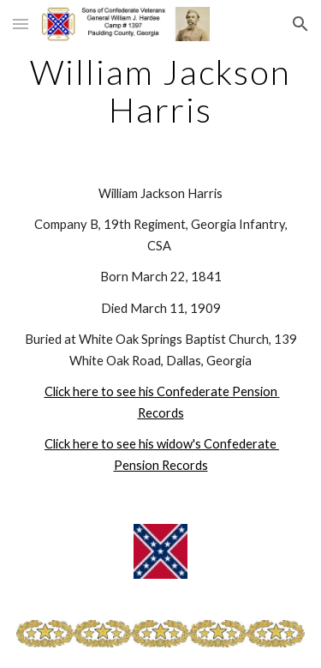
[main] (161, 90)
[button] (20, 23)
